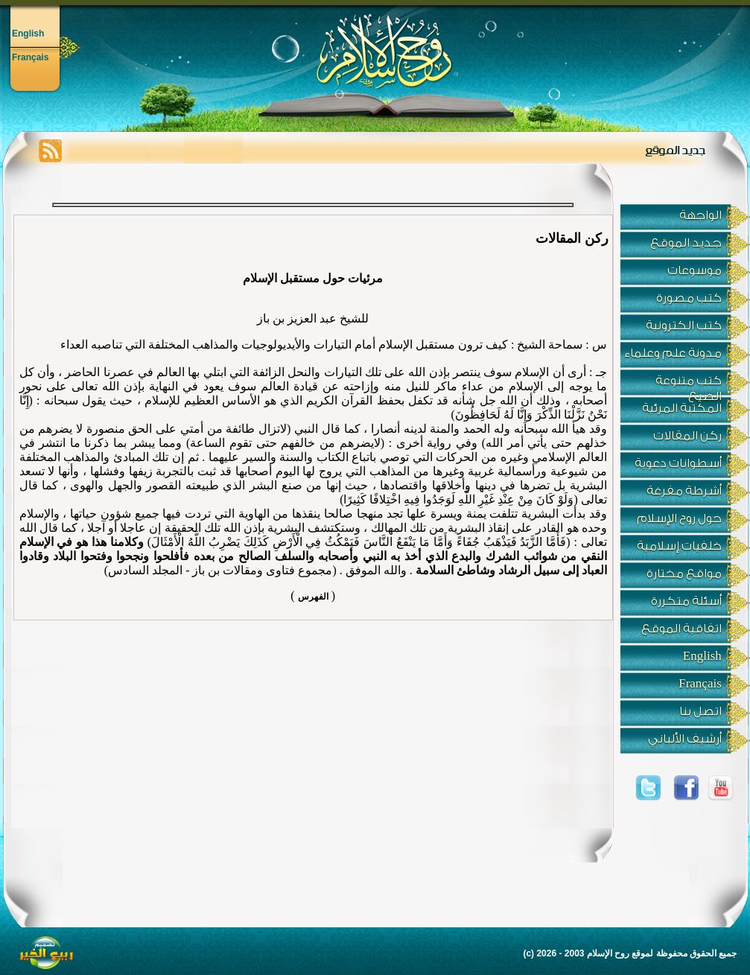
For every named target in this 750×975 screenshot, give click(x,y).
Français (30, 57)
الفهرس (313, 596)
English (28, 33)
